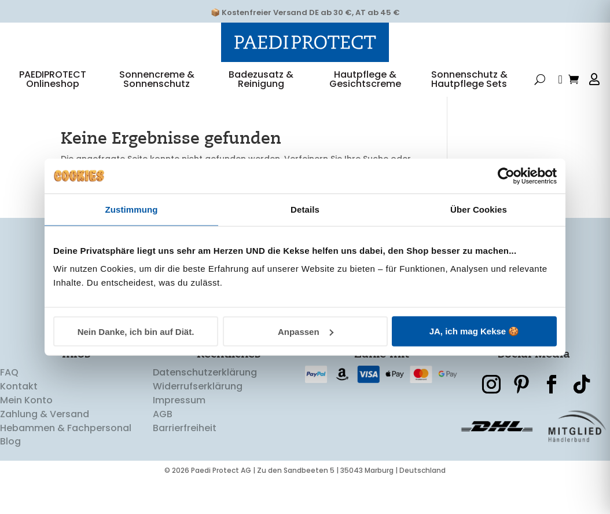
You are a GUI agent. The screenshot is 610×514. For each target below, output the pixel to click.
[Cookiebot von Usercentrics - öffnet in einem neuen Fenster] (506, 175)
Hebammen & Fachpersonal (65, 440)
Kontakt (19, 399)
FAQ (9, 385)
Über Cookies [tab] (478, 209)
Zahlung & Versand (44, 426)
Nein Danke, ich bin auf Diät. (136, 331)
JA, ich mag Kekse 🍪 (474, 331)
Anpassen (305, 331)
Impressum (179, 413)
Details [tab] (305, 209)
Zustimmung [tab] (131, 209)
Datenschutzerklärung (205, 385)
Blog (10, 454)
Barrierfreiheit (184, 440)
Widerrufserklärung (197, 399)
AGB (162, 426)
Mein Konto (26, 413)
